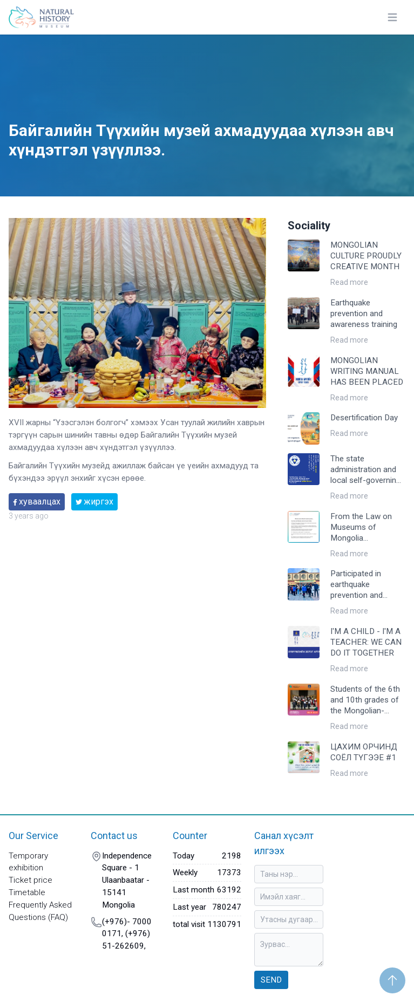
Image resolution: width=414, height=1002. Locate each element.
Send (271, 980)
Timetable (27, 892)
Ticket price (30, 880)
